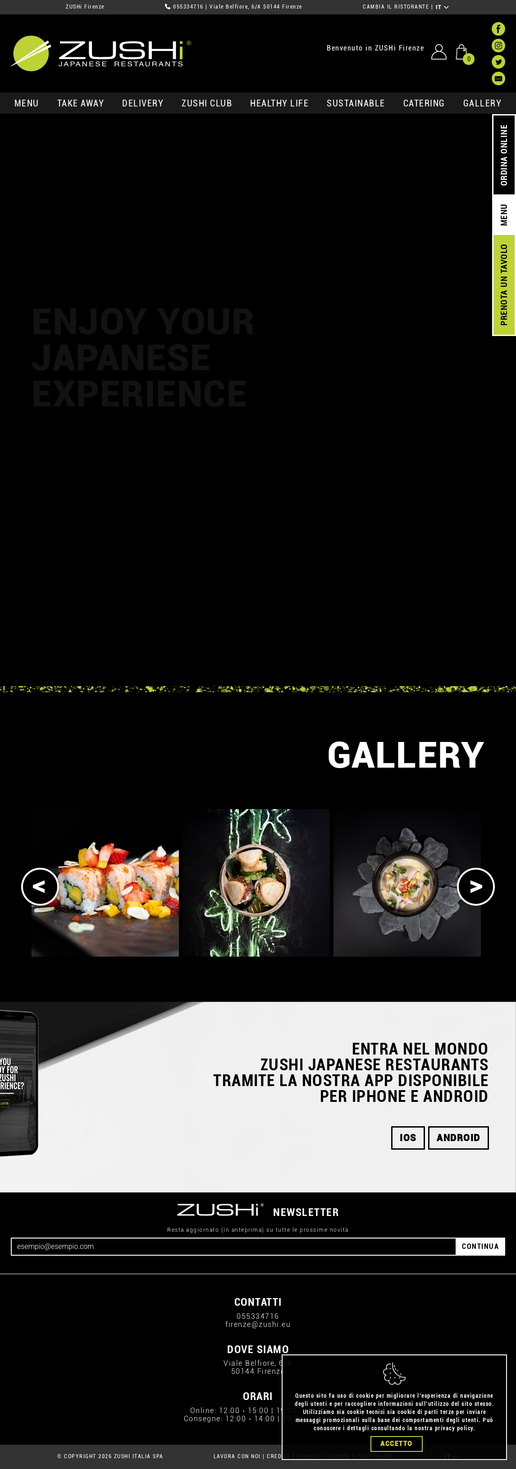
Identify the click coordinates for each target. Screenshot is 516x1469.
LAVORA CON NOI (237, 1456)
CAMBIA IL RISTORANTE (396, 7)
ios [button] (408, 1138)
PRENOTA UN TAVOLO (504, 285)
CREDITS (279, 1456)
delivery (143, 103)
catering (424, 103)
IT (443, 7)
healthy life (279, 103)
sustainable (356, 103)
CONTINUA (480, 1246)
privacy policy (454, 1428)
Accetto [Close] (396, 1443)
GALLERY (482, 103)
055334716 (188, 7)
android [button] (458, 1138)
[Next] (476, 887)
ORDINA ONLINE (504, 155)
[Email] (234, 1247)
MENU (26, 103)
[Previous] (40, 887)
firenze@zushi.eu (258, 1324)
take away (81, 103)
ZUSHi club (207, 103)
